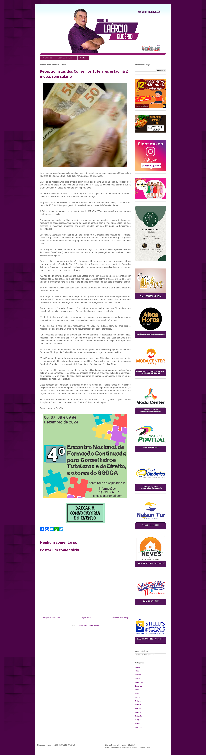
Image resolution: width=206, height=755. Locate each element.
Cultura (138, 675)
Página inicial (47, 58)
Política (138, 712)
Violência (138, 727)
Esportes (138, 686)
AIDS (137, 671)
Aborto (137, 667)
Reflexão (138, 716)
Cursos (138, 678)
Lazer (137, 693)
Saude (137, 724)
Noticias (138, 701)
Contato (83, 58)
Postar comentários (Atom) (88, 626)
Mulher (137, 697)
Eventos (138, 690)
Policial (138, 708)
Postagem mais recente (51, 618)
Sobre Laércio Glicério (66, 58)
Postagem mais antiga (120, 618)
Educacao (139, 682)
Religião (138, 720)
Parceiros (138, 705)
